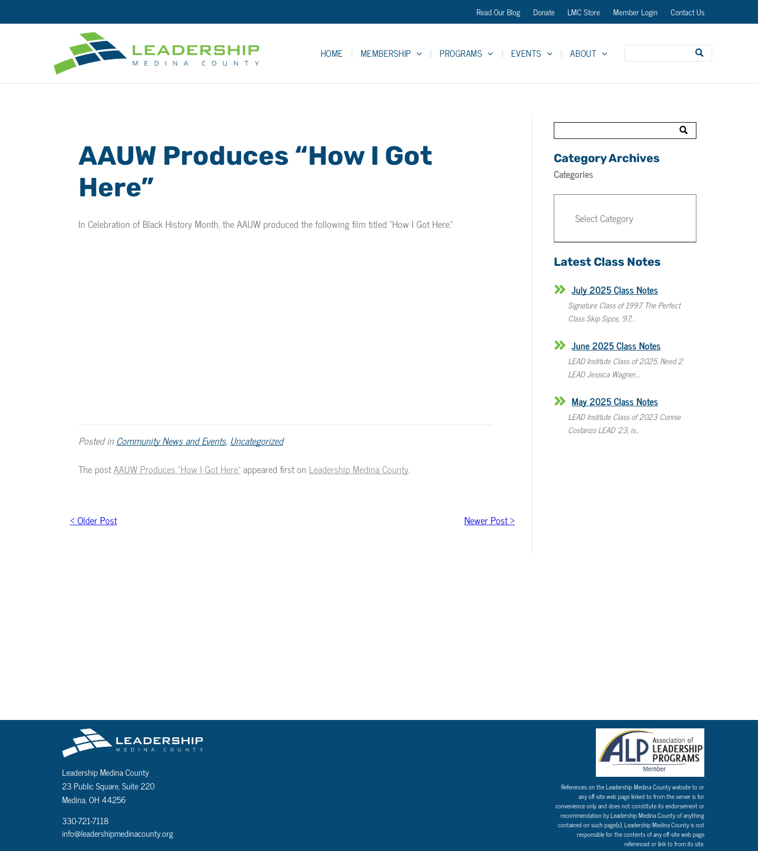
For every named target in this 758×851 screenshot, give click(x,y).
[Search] (668, 53)
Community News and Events (171, 440)
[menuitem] (333, 53)
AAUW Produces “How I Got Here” (177, 469)
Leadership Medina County (358, 469)
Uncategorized (256, 440)
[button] (625, 218)
